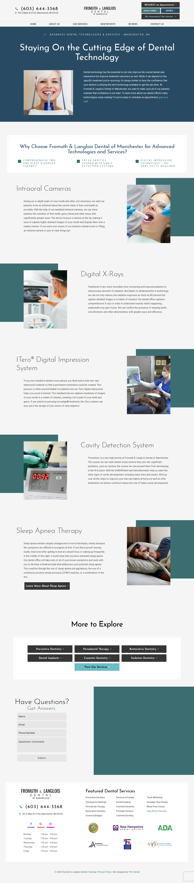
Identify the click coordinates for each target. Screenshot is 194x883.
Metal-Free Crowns (156, 806)
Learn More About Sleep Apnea (46, 586)
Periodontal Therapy (96, 649)
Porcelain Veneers (124, 811)
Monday (27, 834)
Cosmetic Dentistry (96, 658)
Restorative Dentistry (142, 649)
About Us (54, 24)
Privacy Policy (104, 872)
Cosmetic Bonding (124, 815)
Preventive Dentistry (49, 649)
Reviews (133, 24)
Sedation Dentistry (142, 658)
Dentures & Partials (125, 797)
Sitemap (92, 872)
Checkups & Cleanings (96, 802)
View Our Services (95, 667)
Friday (26, 851)
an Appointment (159, 5)
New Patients (108, 24)
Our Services (80, 24)
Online (149, 11)
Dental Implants (49, 658)
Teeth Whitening (154, 797)
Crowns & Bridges (94, 815)
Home (33, 24)
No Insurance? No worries (159, 17)
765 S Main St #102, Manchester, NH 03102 (36, 13)
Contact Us (157, 24)
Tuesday (28, 838)
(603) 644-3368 (36, 9)
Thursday (28, 847)
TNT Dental (134, 872)
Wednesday (29, 842)
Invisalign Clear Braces (157, 802)
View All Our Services (157, 811)
